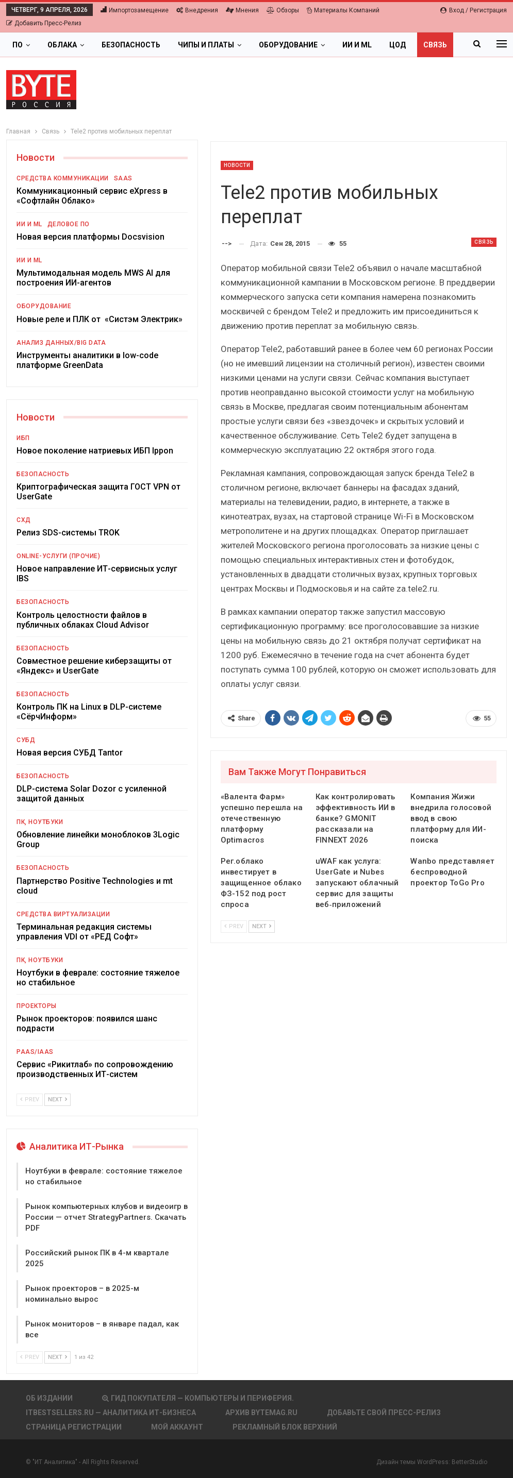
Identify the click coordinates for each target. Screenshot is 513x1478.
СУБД (25, 740)
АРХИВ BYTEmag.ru (261, 1412)
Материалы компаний (343, 10)
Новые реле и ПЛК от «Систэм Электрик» (99, 319)
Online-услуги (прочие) (58, 556)
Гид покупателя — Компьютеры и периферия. (198, 1398)
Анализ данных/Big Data (61, 342)
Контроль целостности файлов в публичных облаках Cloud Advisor (82, 620)
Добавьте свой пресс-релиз (384, 1412)
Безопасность (131, 45)
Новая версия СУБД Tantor (69, 753)
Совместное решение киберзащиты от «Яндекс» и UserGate (94, 666)
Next (261, 926)
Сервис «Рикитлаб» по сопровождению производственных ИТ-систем (94, 1069)
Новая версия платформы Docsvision (90, 237)
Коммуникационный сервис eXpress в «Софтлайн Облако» (92, 196)
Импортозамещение (135, 10)
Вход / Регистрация (473, 10)
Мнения (242, 10)
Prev (233, 926)
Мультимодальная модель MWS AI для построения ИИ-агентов (93, 278)
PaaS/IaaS (35, 1051)
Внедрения (197, 10)
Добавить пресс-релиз (43, 23)
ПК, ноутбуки (39, 822)
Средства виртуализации (63, 914)
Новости (237, 165)
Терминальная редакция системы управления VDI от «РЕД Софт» (84, 932)
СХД (23, 520)
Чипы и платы (206, 45)
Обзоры (283, 10)
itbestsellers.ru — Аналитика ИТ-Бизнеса (111, 1412)
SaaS (123, 178)
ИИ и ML (357, 45)
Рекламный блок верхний (285, 1427)
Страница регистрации (74, 1427)
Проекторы (36, 1006)
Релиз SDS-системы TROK (68, 533)
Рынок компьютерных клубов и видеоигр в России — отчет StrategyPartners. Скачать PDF (106, 1217)
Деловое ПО (68, 224)
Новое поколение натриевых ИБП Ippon (94, 451)
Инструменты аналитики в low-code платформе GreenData (87, 360)
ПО (17, 45)
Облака (62, 45)
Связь (483, 242)
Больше (405, 45)
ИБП (23, 438)
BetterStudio (469, 1462)
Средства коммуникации (62, 178)
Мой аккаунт (177, 1427)
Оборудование (288, 45)
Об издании (49, 1398)
